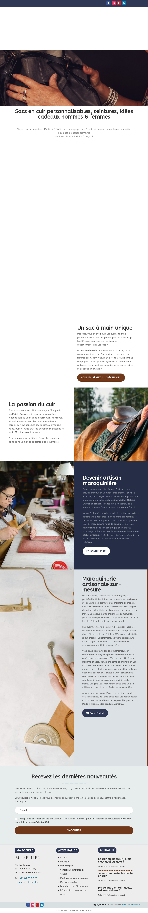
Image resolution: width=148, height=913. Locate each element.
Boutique (64, 861)
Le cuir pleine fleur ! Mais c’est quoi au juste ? (114, 860)
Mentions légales (68, 882)
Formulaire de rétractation (74, 886)
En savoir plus (96, 551)
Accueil (63, 857)
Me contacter (95, 713)
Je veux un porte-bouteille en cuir (115, 875)
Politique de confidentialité (74, 878)
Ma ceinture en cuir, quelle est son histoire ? (115, 889)
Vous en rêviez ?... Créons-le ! (101, 377)
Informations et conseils (117, 866)
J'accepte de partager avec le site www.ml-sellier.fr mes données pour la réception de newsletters (73, 820)
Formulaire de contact (27, 882)
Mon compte (66, 865)
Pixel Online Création (131, 904)
